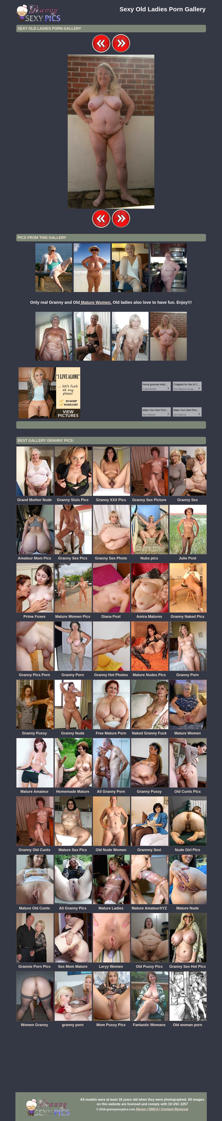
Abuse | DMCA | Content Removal (162, 1109)
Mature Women (95, 302)
